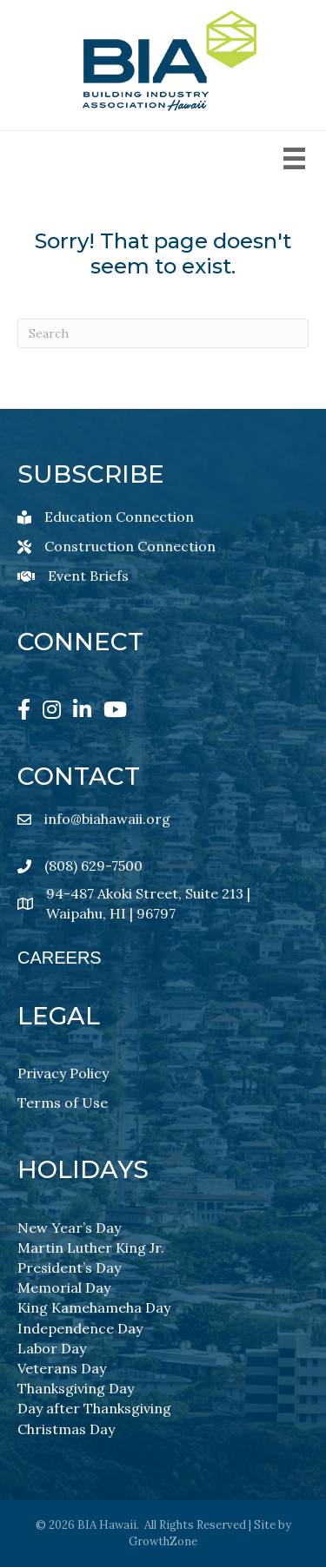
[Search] (163, 333)
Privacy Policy (63, 1073)
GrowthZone (163, 1541)
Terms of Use (62, 1102)
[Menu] (294, 158)
